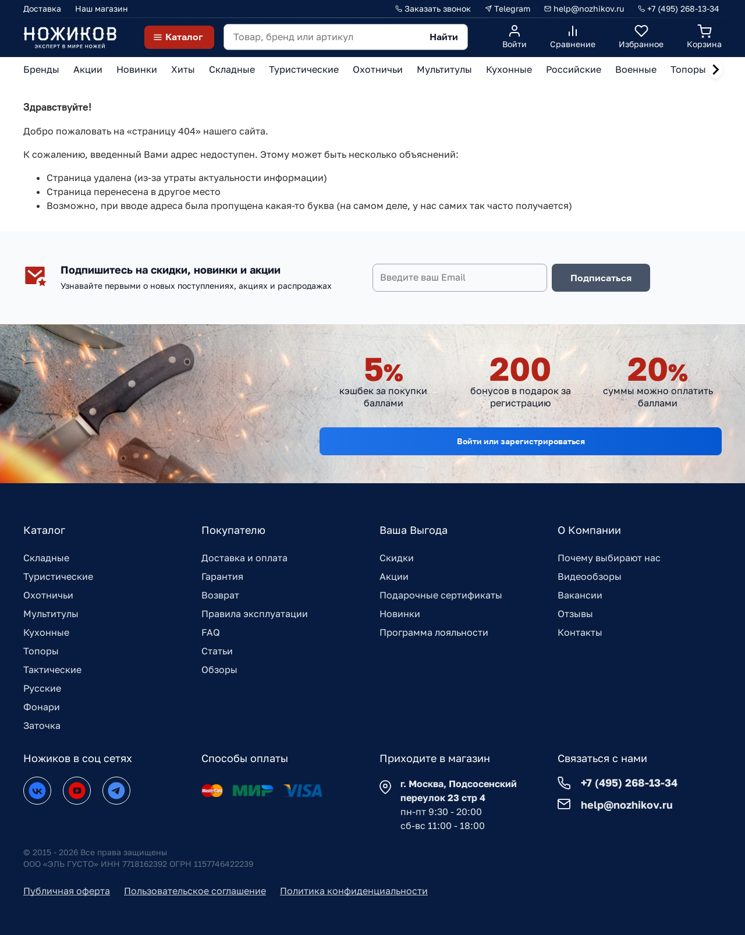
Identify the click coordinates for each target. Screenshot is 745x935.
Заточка (42, 725)
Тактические (52, 669)
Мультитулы (51, 613)
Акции (394, 576)
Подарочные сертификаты (440, 595)
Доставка (42, 8)
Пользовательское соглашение (195, 891)
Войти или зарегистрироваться (521, 441)
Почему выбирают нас (609, 558)
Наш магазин (101, 8)
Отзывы (575, 613)
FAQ (210, 632)
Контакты (580, 632)
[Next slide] (715, 70)
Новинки (399, 613)
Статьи (217, 651)
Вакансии (580, 595)
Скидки (396, 558)
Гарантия (222, 576)
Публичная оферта (66, 891)
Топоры (41, 651)
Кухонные (46, 632)
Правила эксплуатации (254, 613)
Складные (46, 558)
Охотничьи (48, 595)
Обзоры (219, 669)
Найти (444, 36)
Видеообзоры (590, 576)
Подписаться (601, 278)
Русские (42, 688)
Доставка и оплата (244, 558)
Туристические (58, 576)
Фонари (41, 707)
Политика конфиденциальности (354, 891)
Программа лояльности (433, 632)
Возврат (220, 595)
